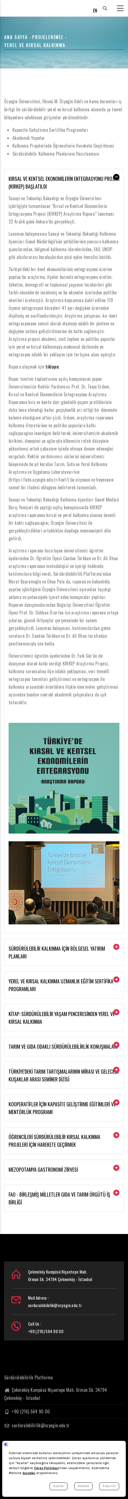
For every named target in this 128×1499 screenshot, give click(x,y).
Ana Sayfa (16, 37)
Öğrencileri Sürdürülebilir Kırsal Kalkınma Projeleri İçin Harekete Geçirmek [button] (54, 1140)
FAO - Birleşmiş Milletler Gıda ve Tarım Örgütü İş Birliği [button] (59, 1198)
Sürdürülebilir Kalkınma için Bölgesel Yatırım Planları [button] (57, 952)
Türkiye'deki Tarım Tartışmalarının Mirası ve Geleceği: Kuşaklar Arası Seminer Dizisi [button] (64, 1075)
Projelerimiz (47, 37)
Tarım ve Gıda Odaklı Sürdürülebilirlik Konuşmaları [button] (63, 1046)
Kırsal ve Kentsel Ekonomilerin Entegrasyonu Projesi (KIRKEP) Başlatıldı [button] (64, 182)
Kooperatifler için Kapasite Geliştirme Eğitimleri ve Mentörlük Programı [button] (62, 1108)
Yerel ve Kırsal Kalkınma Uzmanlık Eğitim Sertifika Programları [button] (61, 985)
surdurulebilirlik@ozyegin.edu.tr (37, 1425)
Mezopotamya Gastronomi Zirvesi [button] (43, 1169)
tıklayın (52, 366)
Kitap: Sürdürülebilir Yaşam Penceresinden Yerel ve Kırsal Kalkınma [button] (62, 1017)
